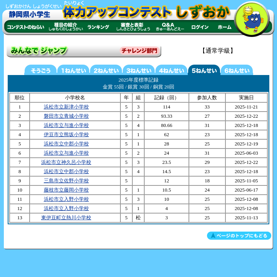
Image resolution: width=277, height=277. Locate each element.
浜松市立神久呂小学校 (66, 162)
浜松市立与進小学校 (66, 125)
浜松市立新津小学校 (66, 107)
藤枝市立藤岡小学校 (66, 190)
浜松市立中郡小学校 (66, 144)
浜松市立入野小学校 (66, 199)
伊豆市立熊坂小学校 (66, 134)
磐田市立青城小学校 (66, 116)
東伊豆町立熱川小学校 (66, 217)
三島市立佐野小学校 (66, 181)
